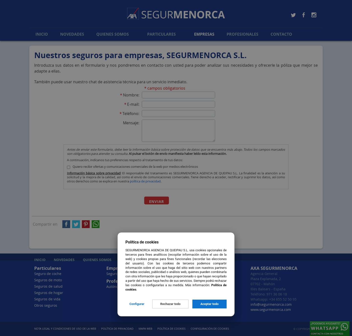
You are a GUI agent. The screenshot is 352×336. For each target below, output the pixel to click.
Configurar (136, 304)
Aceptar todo (209, 304)
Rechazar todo (170, 304)
